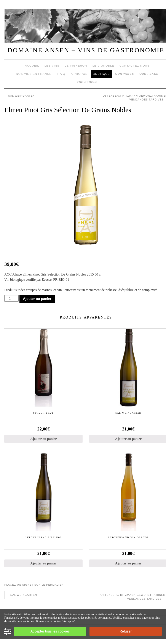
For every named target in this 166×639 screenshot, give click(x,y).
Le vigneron (76, 65)
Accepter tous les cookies (50, 631)
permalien (55, 584)
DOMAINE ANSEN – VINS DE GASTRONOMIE (86, 50)
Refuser (126, 631)
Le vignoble (103, 65)
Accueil (32, 65)
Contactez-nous (135, 65)
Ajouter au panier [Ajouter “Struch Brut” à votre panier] (43, 439)
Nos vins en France (33, 73)
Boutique (101, 73)
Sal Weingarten (19, 95)
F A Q (61, 73)
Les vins (52, 65)
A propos (79, 73)
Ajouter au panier (37, 299)
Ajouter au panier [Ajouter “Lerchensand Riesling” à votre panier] (43, 563)
